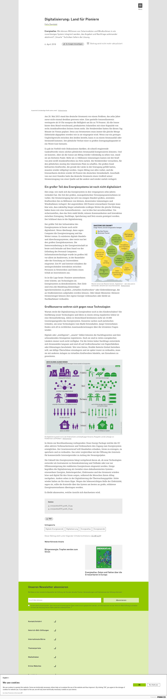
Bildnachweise (62, 110)
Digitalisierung (72, 529)
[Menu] (140, 5)
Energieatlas (86, 529)
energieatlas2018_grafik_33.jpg (61, 509)
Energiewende (99, 529)
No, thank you (153, 685)
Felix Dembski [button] (51, 24)
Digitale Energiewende (54, 529)
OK (139, 685)
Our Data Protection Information (12, 693)
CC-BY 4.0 (95, 536)
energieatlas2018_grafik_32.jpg (61, 506)
